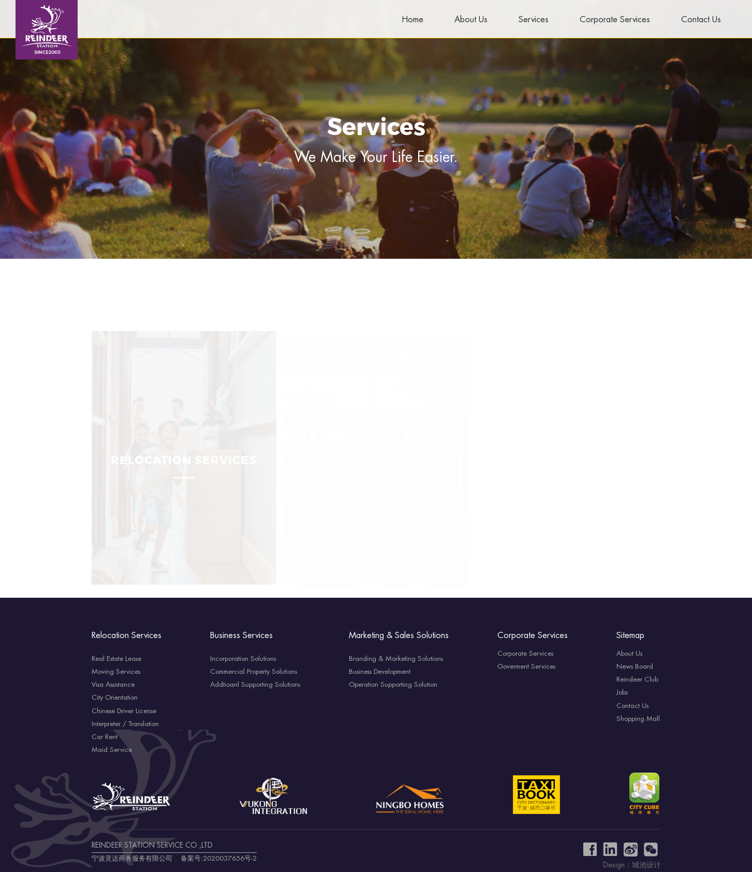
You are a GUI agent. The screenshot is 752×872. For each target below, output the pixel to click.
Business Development (379, 671)
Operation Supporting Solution (393, 684)
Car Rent (104, 737)
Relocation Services (126, 635)
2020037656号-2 (230, 858)
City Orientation (115, 697)
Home (412, 20)
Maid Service (112, 749)
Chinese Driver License (124, 711)
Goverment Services (526, 666)
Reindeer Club (637, 679)
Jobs (622, 692)
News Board (634, 666)
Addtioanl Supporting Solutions (255, 684)
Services (534, 20)
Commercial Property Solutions (253, 671)
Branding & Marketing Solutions (396, 658)
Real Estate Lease (116, 658)
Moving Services (116, 671)
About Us (471, 20)
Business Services (241, 635)
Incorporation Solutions (243, 658)
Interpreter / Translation (125, 724)
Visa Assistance (113, 684)
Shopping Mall (638, 718)
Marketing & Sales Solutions (399, 635)
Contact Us (701, 20)
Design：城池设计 (632, 865)
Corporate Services (615, 20)
